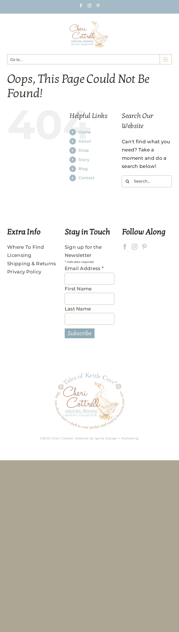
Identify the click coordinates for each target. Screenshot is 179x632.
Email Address (84, 268)
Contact (87, 178)
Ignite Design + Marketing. (117, 438)
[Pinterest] (144, 246)
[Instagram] (134, 246)
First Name (78, 289)
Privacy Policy (24, 272)
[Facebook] (125, 246)
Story (84, 159)
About (85, 141)
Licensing (19, 255)
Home (85, 132)
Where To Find (25, 247)
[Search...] (147, 181)
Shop (84, 150)
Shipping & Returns (31, 263)
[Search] (128, 181)
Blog (83, 168)
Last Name (78, 309)
